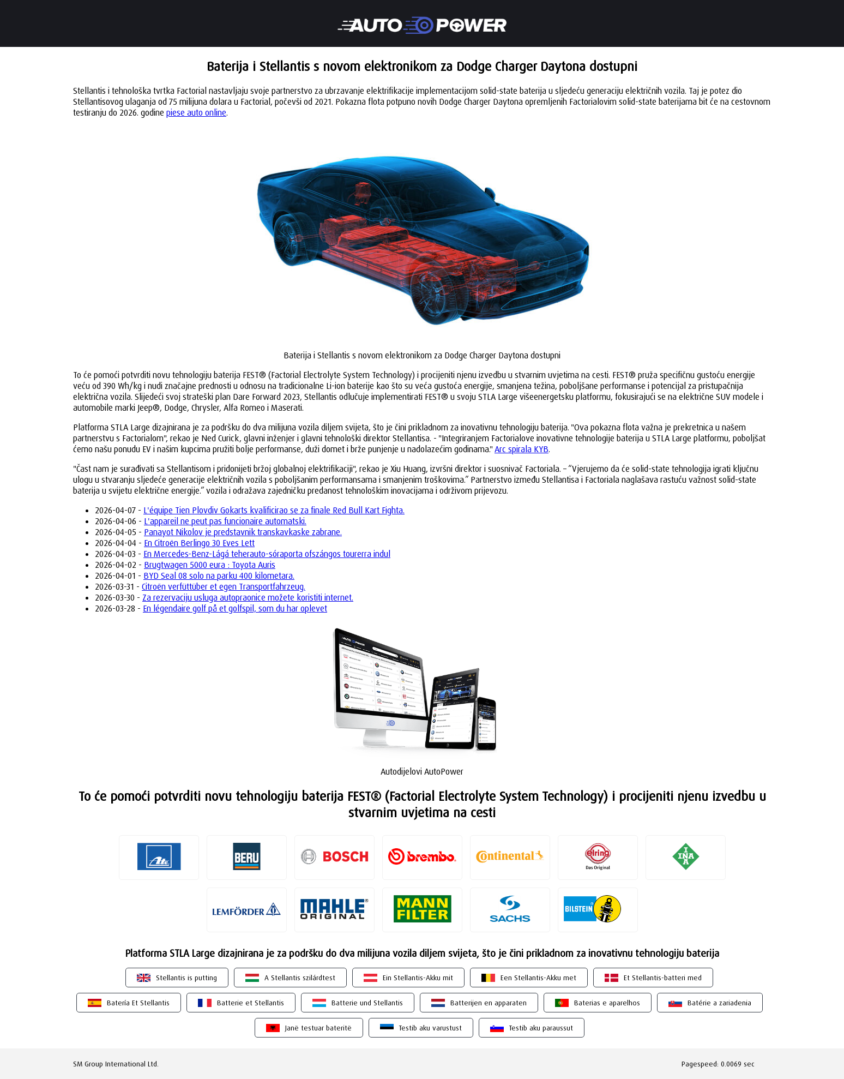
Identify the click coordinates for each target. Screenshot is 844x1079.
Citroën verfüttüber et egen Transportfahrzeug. (223, 586)
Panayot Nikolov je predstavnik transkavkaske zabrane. (243, 531)
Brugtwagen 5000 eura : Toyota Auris (209, 564)
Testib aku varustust (430, 1027)
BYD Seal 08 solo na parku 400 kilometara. (218, 575)
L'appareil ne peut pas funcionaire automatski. (225, 520)
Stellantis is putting (186, 977)
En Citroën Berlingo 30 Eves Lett (199, 542)
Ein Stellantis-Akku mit (418, 977)
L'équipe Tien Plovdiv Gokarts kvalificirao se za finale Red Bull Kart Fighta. (274, 510)
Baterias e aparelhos (607, 1002)
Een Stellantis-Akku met (538, 977)
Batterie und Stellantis (367, 1002)
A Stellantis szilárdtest (299, 977)
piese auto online (196, 112)
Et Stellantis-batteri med (663, 977)
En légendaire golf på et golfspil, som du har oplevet (235, 608)
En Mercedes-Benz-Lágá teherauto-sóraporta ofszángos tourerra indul (266, 553)
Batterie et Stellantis (250, 1002)
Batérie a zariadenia (719, 1002)
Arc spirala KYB (521, 448)
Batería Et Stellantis (138, 1002)
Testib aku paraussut (541, 1027)
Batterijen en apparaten (488, 1002)
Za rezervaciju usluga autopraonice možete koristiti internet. (247, 597)
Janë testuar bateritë (318, 1027)
